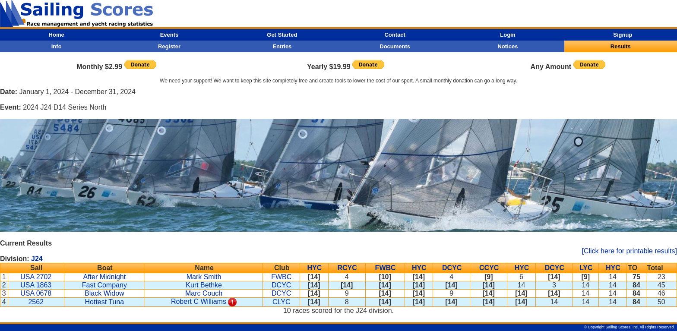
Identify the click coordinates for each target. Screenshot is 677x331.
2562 (36, 302)
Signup (622, 35)
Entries (281, 46)
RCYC (347, 267)
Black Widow (104, 293)
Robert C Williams (198, 301)
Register (169, 46)
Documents (395, 46)
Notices (507, 46)
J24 (37, 258)
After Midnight (104, 277)
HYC (314, 267)
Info (56, 46)
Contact (394, 35)
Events (169, 35)
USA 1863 (35, 285)
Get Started (282, 35)
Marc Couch (203, 293)
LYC (586, 267)
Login (507, 35)
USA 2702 (35, 277)
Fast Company (104, 285)
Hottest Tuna (104, 302)
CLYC (281, 302)
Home (56, 35)
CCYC (489, 267)
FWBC (385, 267)
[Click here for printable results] (629, 251)
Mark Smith (204, 277)
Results (621, 46)
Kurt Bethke (204, 285)
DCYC (452, 267)
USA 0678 (35, 293)
